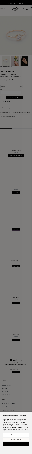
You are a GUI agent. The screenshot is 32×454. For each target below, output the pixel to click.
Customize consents (16, 439)
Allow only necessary (16, 434)
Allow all (16, 444)
